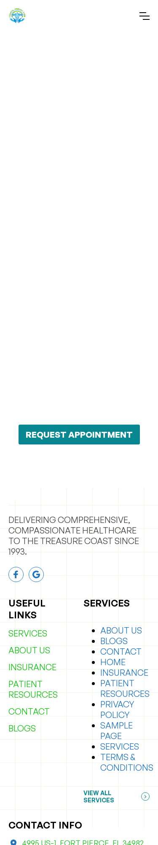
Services (27, 633)
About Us (29, 650)
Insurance (32, 667)
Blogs (22, 728)
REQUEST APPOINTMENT (79, 434)
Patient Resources (33, 689)
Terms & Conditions (126, 762)
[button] (144, 16)
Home (113, 662)
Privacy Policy (117, 709)
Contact (29, 711)
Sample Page (116, 730)
